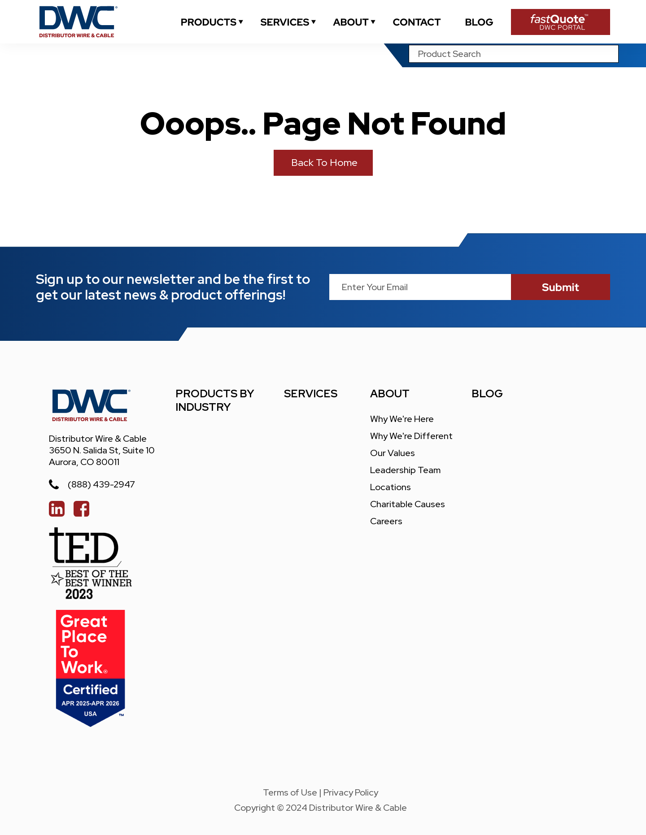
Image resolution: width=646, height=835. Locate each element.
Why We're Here (402, 419)
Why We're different (411, 436)
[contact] (417, 22)
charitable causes (407, 504)
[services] (285, 22)
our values (392, 453)
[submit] (560, 287)
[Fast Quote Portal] (560, 22)
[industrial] (208, 22)
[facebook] (81, 509)
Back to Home (323, 162)
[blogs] (479, 22)
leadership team (405, 470)
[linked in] (57, 509)
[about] (351, 22)
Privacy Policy (350, 792)
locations (390, 487)
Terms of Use (290, 792)
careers (386, 521)
